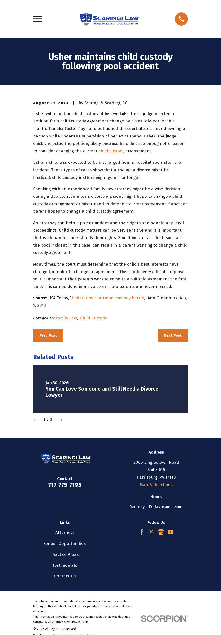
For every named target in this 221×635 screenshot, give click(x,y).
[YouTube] (170, 532)
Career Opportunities (65, 543)
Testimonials (65, 565)
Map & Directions (156, 484)
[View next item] (59, 420)
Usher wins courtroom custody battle (108, 297)
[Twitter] (151, 532)
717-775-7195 (64, 484)
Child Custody (93, 318)
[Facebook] (142, 532)
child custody (111, 151)
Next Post (173, 335)
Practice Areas (65, 554)
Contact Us (65, 576)
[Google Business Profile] (161, 532)
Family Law (66, 318)
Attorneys (64, 532)
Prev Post (48, 335)
